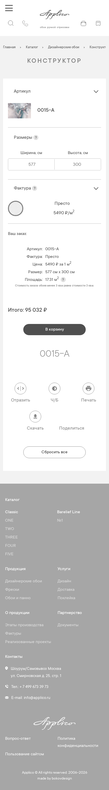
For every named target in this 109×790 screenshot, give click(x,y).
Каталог (12, 500)
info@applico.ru (37, 698)
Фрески (12, 589)
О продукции (17, 613)
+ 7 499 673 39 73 (34, 687)
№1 (60, 520)
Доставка (66, 589)
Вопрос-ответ (18, 738)
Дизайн (64, 581)
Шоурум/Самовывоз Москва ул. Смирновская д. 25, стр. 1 (36, 672)
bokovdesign (62, 779)
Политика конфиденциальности (78, 742)
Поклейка (66, 598)
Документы (68, 625)
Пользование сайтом (24, 754)
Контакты (14, 657)
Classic (11, 512)
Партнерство (70, 613)
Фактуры (13, 633)
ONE (9, 520)
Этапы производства (24, 625)
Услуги (64, 569)
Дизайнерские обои (23, 581)
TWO (9, 529)
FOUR (10, 546)
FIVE (9, 554)
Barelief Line (68, 512)
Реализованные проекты (28, 642)
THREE (11, 537)
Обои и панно (18, 598)
